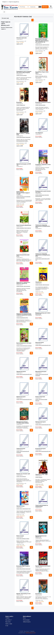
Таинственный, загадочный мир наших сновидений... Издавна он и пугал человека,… (23, 511)
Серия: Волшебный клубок (22, 317)
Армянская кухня (20, 396)
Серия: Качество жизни (21, 75)
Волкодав (19, 102)
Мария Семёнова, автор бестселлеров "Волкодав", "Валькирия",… (41, 77)
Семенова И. (19, 73)
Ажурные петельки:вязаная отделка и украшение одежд (24, 314)
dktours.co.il (5, 25)
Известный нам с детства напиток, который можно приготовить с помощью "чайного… (22, 232)
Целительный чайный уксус (23, 225)
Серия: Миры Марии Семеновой (23, 137)
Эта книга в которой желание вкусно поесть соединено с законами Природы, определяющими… (23, 349)
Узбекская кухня (20, 448)
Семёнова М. (19, 135)
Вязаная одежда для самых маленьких (42, 313)
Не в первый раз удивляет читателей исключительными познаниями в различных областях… (42, 288)
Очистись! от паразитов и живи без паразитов (23, 283)
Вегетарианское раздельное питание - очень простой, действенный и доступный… (42, 47)
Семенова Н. (19, 39)
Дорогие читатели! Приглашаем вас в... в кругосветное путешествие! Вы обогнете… (23, 78)
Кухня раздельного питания (23, 343)
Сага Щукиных (39, 132)
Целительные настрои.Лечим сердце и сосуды (23, 192)
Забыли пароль (27, 621)
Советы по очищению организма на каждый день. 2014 (42, 226)
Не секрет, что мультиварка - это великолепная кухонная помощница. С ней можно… (24, 427)
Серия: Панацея (38, 477)
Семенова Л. (19, 316)
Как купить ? (8, 620)
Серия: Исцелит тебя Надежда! (42, 44)
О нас (6, 625)
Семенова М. (38, 74)
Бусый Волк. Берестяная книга (41, 72)
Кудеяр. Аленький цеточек (23, 593)
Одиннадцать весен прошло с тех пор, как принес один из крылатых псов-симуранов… (43, 597)
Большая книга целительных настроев (43, 191)
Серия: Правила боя (20, 105)
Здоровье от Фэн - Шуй (41, 474)
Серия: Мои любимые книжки (22, 538)
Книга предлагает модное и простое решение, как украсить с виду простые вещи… (24, 320)
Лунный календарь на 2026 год (23, 164)
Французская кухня (40, 421)
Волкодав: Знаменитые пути (42, 102)
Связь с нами (8, 623)
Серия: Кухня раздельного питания (24, 345)
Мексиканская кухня (40, 371)
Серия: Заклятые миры (40, 105)
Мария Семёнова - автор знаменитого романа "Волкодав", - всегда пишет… (24, 541)
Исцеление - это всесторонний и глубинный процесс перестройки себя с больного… (42, 199)
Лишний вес (38, 282)
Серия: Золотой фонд (21, 476)
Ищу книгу (8, 621)
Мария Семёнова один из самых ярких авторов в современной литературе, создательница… (23, 597)
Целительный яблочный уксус (22, 255)
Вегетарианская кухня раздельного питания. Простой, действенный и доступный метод (42, 40)
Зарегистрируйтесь (14, 1)
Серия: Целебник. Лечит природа (23, 228)
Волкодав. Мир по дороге (23, 566)
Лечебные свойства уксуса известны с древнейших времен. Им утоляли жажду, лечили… (24, 259)
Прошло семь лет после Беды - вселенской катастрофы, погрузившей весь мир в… (23, 140)
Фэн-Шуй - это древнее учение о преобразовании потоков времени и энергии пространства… (42, 481)
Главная (7, 618)
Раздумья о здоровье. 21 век (43, 164)
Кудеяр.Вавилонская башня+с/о (40, 536)
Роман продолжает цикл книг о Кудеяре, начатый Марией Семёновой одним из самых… (42, 569)
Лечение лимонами (21, 37)
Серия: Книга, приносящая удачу (23, 508)
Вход (24, 618)
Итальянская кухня (40, 448)
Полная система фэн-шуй (23, 473)
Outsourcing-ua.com (31, 632)
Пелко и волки (20, 535)
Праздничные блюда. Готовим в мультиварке (22, 422)
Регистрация (26, 620)
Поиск (45, 6)
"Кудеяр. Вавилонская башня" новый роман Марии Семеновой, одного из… (43, 541)
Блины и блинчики (40, 396)
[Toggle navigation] (4, 12)
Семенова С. (38, 343)
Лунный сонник (20, 506)
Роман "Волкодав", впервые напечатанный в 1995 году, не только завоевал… (42, 108)
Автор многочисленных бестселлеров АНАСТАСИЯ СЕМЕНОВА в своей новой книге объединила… (23, 480)
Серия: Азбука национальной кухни (43, 345)
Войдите (4, 1)
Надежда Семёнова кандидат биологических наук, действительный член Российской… (42, 169)
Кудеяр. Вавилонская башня (42, 566)
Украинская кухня (21, 371)
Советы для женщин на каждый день (41, 506)
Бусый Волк (38, 593)
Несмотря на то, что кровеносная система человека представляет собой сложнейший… (24, 201)
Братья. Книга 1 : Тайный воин (22, 134)
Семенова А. (19, 166)
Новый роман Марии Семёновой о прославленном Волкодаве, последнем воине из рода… (24, 572)
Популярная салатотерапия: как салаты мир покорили (23, 72)
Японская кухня (39, 342)
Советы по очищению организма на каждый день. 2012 (42, 255)
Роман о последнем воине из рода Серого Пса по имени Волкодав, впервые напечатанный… (23, 109)
